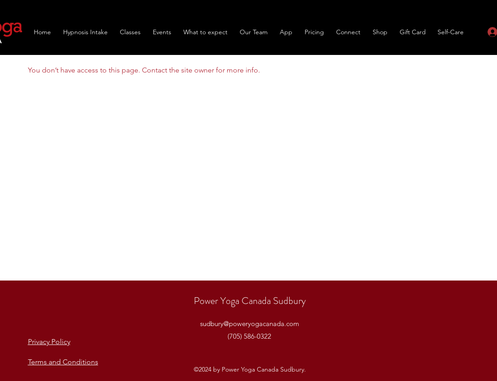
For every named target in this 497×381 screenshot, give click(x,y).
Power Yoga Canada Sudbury (250, 301)
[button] (130, 32)
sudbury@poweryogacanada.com (249, 323)
